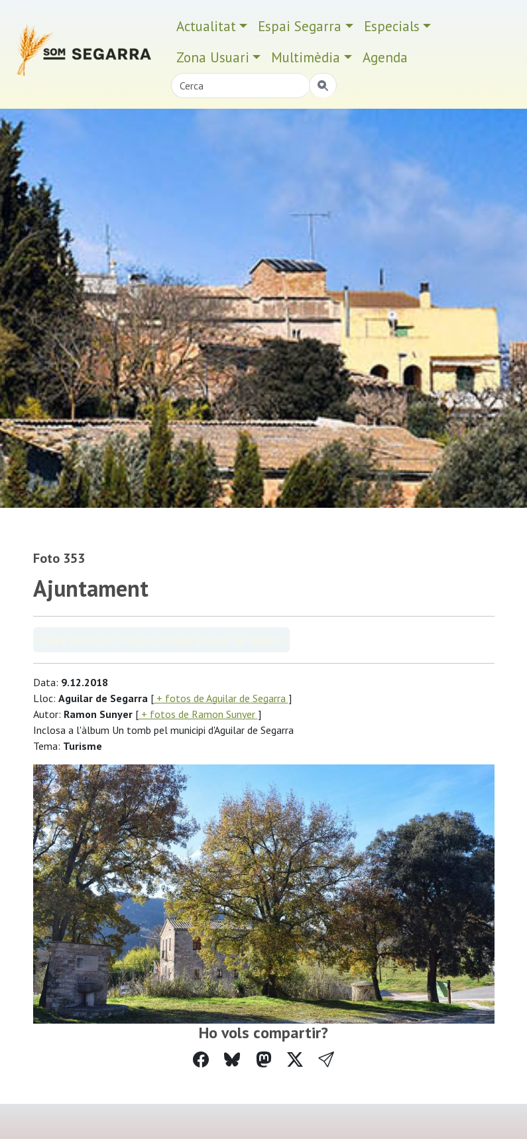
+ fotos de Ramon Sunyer (198, 714)
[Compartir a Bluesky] (232, 1059)
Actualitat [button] (206, 26)
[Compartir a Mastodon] (264, 1059)
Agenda (385, 57)
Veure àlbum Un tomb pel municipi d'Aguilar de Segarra (161, 639)
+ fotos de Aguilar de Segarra (221, 698)
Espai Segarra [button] (299, 26)
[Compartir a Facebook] (201, 1059)
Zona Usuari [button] (212, 57)
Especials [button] (392, 26)
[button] (326, 1059)
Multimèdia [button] (305, 57)
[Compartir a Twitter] (295, 1059)
